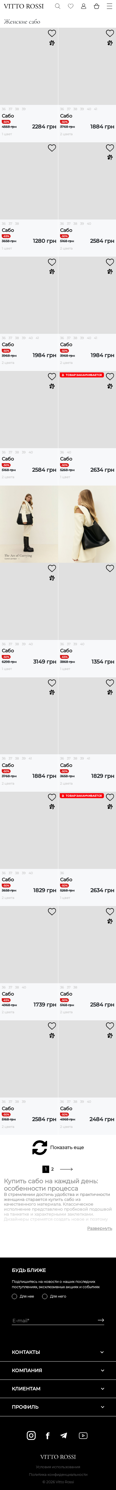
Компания (58, 1370)
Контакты (58, 1352)
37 (10, 109)
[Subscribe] (98, 1321)
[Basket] (96, 6)
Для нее (27, 1296)
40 (89, 109)
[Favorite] (70, 6)
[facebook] (48, 1435)
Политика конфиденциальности (58, 1474)
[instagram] (31, 1435)
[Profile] (83, 6)
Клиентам (58, 1389)
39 (24, 109)
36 (4, 109)
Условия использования (58, 1467)
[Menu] (109, 6)
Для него (58, 1296)
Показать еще (67, 1147)
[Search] (57, 6)
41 (95, 109)
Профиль (58, 1407)
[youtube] (83, 1435)
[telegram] (63, 1435)
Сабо (8, 116)
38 (17, 109)
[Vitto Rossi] (24, 6)
